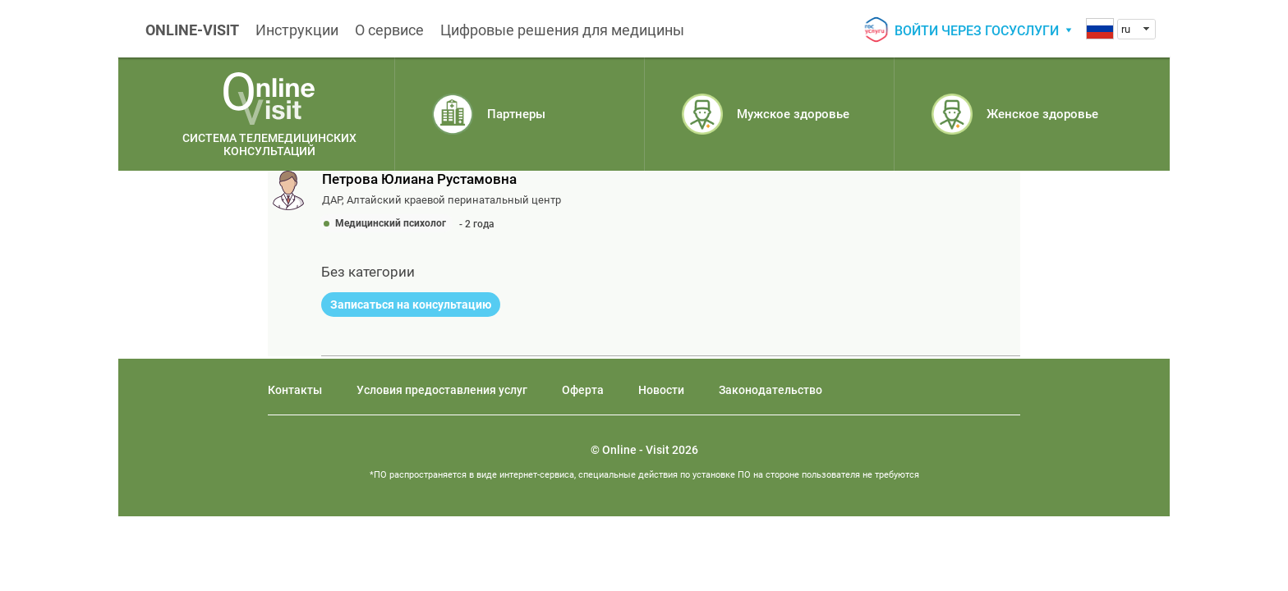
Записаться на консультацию (410, 304)
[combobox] (1136, 29)
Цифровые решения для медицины (562, 30)
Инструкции (296, 30)
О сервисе (389, 30)
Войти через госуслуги (977, 31)
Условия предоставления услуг (441, 389)
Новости (661, 389)
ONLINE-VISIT (192, 30)
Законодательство (770, 389)
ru (1125, 29)
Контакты (295, 389)
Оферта (583, 389)
